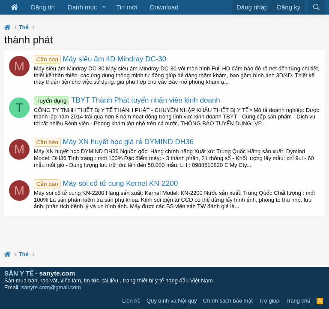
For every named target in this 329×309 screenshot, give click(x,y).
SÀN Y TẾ (18, 273)
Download (164, 7)
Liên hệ (131, 300)
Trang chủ (298, 300)
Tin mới (126, 7)
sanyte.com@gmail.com (51, 287)
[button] (104, 7)
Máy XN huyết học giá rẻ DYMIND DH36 (114, 142)
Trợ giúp (269, 300)
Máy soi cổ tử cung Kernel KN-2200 (106, 183)
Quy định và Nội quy (172, 300)
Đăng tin (43, 7)
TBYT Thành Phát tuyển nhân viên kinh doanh (127, 100)
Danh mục (82, 7)
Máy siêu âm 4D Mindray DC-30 (100, 59)
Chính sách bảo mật (228, 300)
